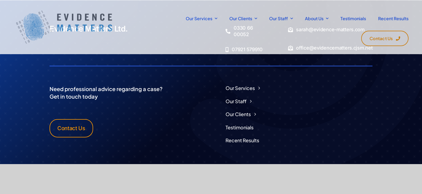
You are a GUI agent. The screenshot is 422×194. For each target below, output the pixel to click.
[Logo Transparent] (64, 13)
